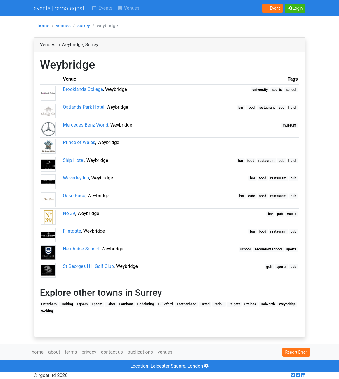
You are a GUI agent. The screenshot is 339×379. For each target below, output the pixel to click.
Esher (110, 304)
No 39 (69, 213)
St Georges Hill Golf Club (88, 266)
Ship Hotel (73, 160)
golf (269, 267)
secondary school (268, 249)
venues (63, 25)
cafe (251, 196)
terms (71, 352)
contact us (112, 352)
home (43, 25)
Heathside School (81, 249)
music (291, 214)
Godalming (145, 304)
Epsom (97, 304)
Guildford (165, 304)
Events (101, 8)
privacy (88, 352)
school (291, 90)
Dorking (67, 304)
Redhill (218, 304)
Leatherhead (186, 304)
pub (281, 161)
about (54, 352)
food (251, 107)
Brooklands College (83, 89)
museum (289, 125)
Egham (82, 304)
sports (277, 90)
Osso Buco (74, 195)
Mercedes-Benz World (85, 125)
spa (281, 107)
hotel (292, 107)
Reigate (234, 304)
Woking (47, 311)
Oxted (205, 304)
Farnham (126, 304)
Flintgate (72, 231)
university (260, 90)
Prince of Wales (79, 142)
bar (241, 107)
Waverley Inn (76, 178)
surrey (83, 25)
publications (140, 352)
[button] (295, 8)
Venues (128, 8)
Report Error (296, 352)
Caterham (49, 304)
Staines (250, 304)
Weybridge (287, 304)
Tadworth (267, 304)
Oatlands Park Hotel (83, 107)
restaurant (267, 107)
